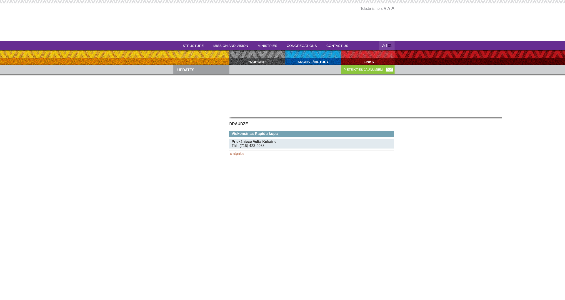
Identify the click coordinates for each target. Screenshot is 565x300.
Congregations (302, 46)
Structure (193, 46)
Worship (257, 62)
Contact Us (337, 46)
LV (383, 45)
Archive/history (313, 62)
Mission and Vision (230, 46)
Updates (185, 70)
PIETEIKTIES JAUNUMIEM (363, 69)
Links (369, 62)
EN (390, 45)
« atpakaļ (237, 154)
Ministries (267, 46)
